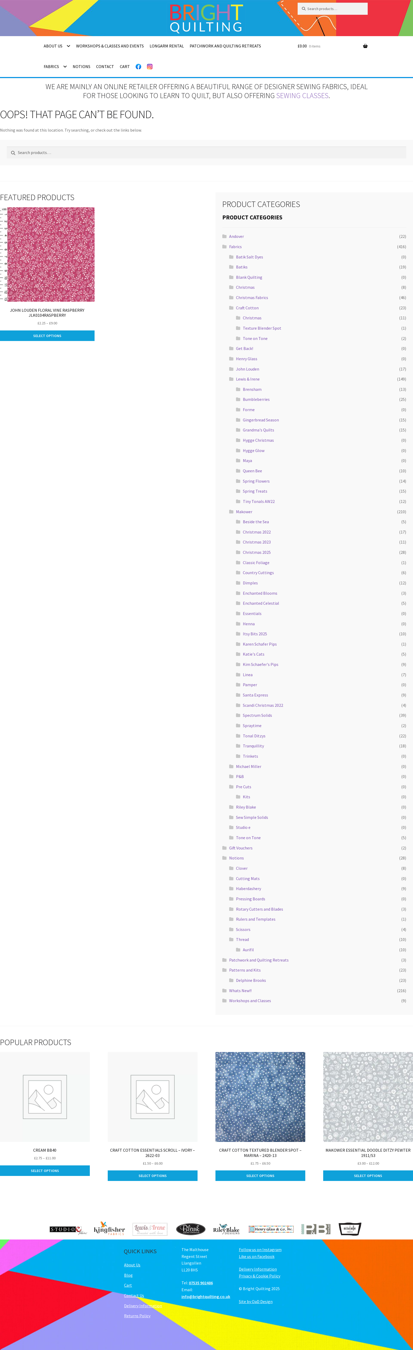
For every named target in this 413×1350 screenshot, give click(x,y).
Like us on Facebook (256, 1256)
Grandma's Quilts (258, 430)
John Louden (247, 369)
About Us (53, 46)
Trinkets (250, 756)
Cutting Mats (248, 878)
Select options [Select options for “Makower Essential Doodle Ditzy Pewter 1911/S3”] (368, 1175)
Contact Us (134, 1295)
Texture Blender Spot (262, 328)
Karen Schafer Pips (260, 644)
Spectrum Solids (257, 715)
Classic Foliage (256, 562)
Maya (247, 460)
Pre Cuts (243, 786)
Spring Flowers (256, 481)
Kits (246, 796)
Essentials (252, 613)
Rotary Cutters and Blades (259, 909)
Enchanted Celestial (261, 603)
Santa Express (255, 695)
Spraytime (252, 725)
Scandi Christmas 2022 (263, 705)
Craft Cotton (247, 307)
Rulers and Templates (256, 919)
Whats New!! (240, 990)
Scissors (243, 929)
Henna (249, 623)
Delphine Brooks (251, 980)
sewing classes (302, 95)
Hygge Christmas (258, 440)
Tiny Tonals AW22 (259, 501)
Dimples (250, 582)
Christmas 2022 (257, 532)
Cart (125, 66)
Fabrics (51, 66)
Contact (105, 66)
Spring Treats (255, 491)
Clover (242, 868)
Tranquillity (253, 745)
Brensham (252, 389)
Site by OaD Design (256, 1301)
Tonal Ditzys (254, 735)
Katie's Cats (253, 654)
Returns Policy (137, 1315)
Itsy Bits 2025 (255, 633)
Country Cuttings (258, 572)
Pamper (250, 684)
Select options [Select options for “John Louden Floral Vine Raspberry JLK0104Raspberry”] (47, 335)
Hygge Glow (253, 450)
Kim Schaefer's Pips (260, 664)
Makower (244, 511)
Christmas (245, 287)
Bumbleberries (256, 399)
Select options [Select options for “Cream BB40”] (45, 1170)
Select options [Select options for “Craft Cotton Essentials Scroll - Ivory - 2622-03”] (153, 1175)
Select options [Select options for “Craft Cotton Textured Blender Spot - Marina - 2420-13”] (260, 1175)
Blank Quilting (249, 277)
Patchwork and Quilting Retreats (225, 46)
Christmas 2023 (257, 542)
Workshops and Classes (250, 1000)
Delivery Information (143, 1305)
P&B (240, 776)
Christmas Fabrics (252, 297)
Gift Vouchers (241, 848)
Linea (248, 674)
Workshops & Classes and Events (110, 46)
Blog (128, 1275)
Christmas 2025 (257, 552)
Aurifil (248, 949)
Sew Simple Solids (252, 817)
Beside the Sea (256, 521)
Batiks (242, 267)
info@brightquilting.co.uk (205, 1296)
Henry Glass (246, 358)
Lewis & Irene (248, 379)
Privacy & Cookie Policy (259, 1276)
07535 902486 (201, 1282)
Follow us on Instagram (260, 1249)
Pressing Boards (250, 898)
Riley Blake (246, 807)
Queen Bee (252, 470)
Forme (249, 409)
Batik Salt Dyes (249, 257)
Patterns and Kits (245, 970)
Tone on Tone (255, 338)
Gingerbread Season (261, 419)
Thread (242, 939)
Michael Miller (248, 766)
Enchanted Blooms (260, 593)
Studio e (243, 827)
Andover (236, 236)
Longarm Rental (167, 46)
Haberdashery (248, 888)
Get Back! (244, 348)
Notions (81, 66)
